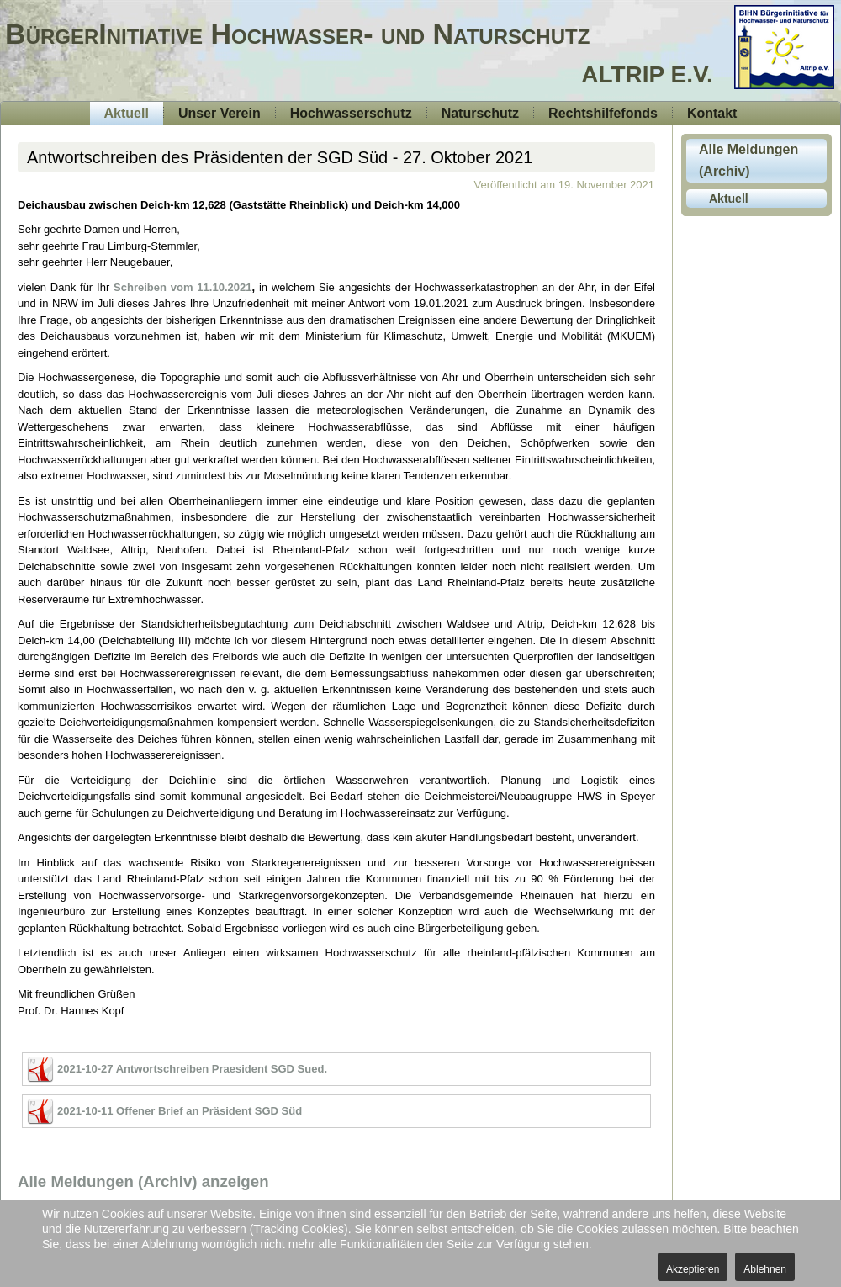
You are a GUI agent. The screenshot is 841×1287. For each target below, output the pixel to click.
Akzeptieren (692, 1269)
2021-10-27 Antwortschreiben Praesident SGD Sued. (192, 1068)
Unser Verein (219, 113)
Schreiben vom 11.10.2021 (182, 287)
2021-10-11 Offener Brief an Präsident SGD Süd (179, 1110)
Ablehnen (764, 1269)
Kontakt (712, 113)
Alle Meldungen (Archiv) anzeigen (143, 1181)
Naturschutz (480, 113)
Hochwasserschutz (351, 113)
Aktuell (126, 113)
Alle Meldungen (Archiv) (748, 160)
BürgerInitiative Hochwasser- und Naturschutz (297, 34)
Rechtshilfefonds (603, 113)
